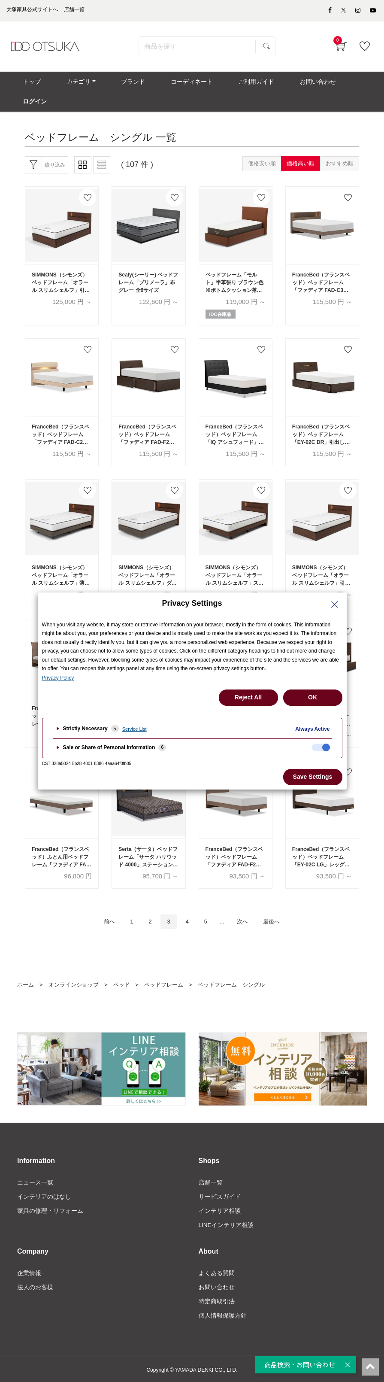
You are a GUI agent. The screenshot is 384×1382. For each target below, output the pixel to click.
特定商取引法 (217, 1299)
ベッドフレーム (172, 979)
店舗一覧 (211, 1178)
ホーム (26, 979)
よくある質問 (217, 1270)
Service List (134, 729)
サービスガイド (220, 1192)
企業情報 (29, 1270)
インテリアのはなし (44, 1192)
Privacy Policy (58, 678)
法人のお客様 (35, 1284)
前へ (100, 916)
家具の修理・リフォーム (50, 1207)
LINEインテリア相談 (226, 1221)
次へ (246, 916)
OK (312, 697)
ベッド (127, 979)
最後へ (279, 916)
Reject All (248, 697)
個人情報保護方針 (223, 1313)
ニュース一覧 (35, 1178)
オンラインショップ (77, 979)
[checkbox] (321, 747)
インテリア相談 (220, 1207)
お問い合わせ (217, 1284)
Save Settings (313, 776)
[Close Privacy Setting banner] (334, 604)
